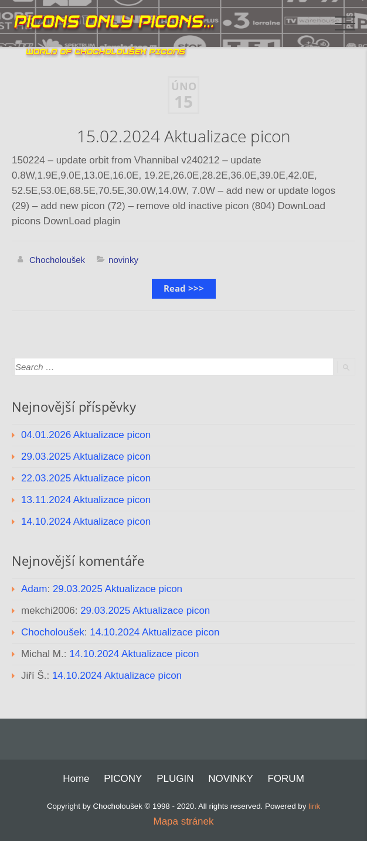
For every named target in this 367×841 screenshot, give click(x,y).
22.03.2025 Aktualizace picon (86, 478)
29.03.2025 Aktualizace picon (86, 456)
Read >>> (184, 288)
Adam (34, 588)
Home (76, 778)
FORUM (285, 778)
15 (183, 101)
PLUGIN (175, 778)
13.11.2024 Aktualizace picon (86, 499)
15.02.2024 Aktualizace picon (184, 136)
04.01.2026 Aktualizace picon (86, 434)
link (314, 806)
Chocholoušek (57, 260)
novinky (123, 260)
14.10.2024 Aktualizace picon (86, 521)
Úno (183, 86)
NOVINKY (230, 778)
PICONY (123, 778)
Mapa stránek (184, 821)
